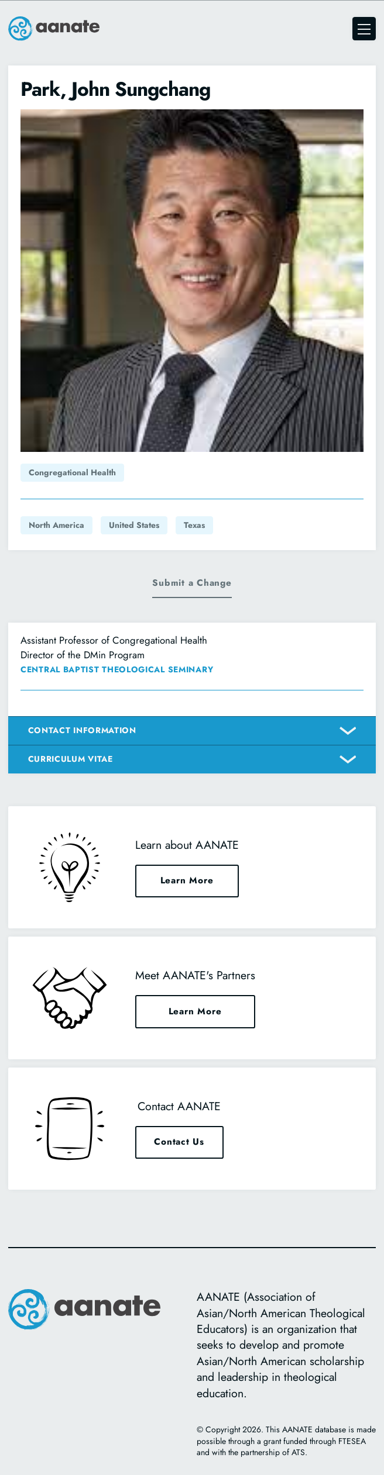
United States (134, 525)
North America (56, 525)
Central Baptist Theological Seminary (116, 669)
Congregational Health (72, 472)
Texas (194, 525)
